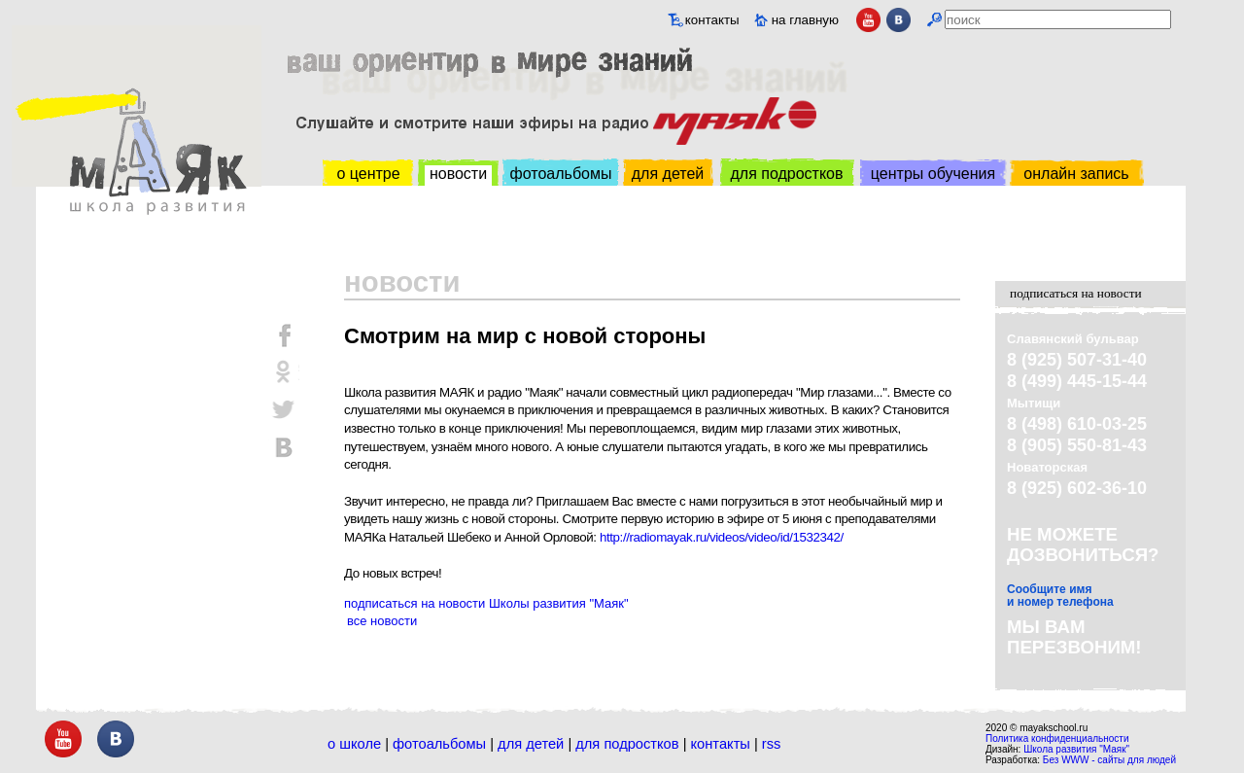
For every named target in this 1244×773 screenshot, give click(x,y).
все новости (382, 621)
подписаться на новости (1076, 293)
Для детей (531, 744)
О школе (354, 744)
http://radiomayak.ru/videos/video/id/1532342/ (722, 537)
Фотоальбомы (439, 744)
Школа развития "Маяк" (1076, 749)
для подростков (786, 173)
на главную (805, 20)
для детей (668, 173)
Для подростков (626, 744)
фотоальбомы (561, 173)
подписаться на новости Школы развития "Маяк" (486, 603)
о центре (367, 173)
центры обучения (933, 173)
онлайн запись (1075, 173)
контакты (712, 20)
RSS (771, 744)
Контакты (720, 744)
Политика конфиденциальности (1057, 738)
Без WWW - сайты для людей (1109, 760)
